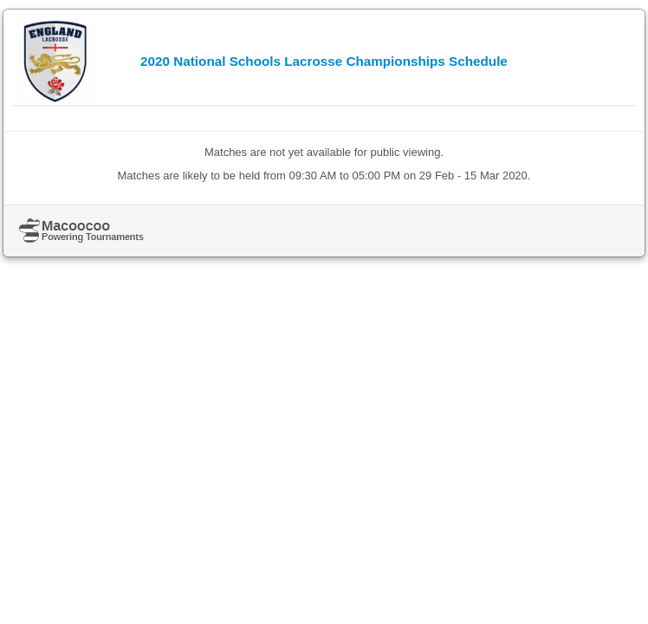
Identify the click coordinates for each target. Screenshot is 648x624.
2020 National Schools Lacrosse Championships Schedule (324, 61)
